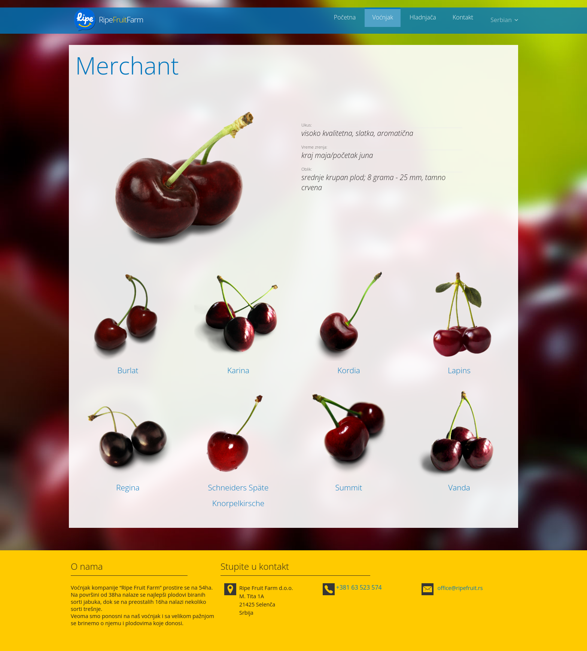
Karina (238, 370)
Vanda (459, 487)
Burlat (127, 370)
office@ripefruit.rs (460, 587)
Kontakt (464, 20)
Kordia (348, 370)
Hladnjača (427, 20)
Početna (354, 20)
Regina (128, 487)
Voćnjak (389, 20)
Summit (348, 487)
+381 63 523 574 (359, 587)
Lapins (459, 370)
